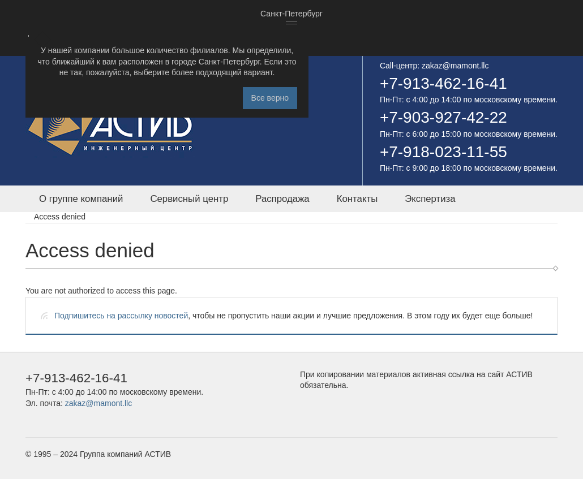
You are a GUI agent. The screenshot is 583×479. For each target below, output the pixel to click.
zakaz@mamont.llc (455, 65)
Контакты (357, 198)
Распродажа (282, 198)
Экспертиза (430, 198)
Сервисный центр (189, 198)
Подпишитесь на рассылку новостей (121, 315)
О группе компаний (81, 198)
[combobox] (291, 14)
